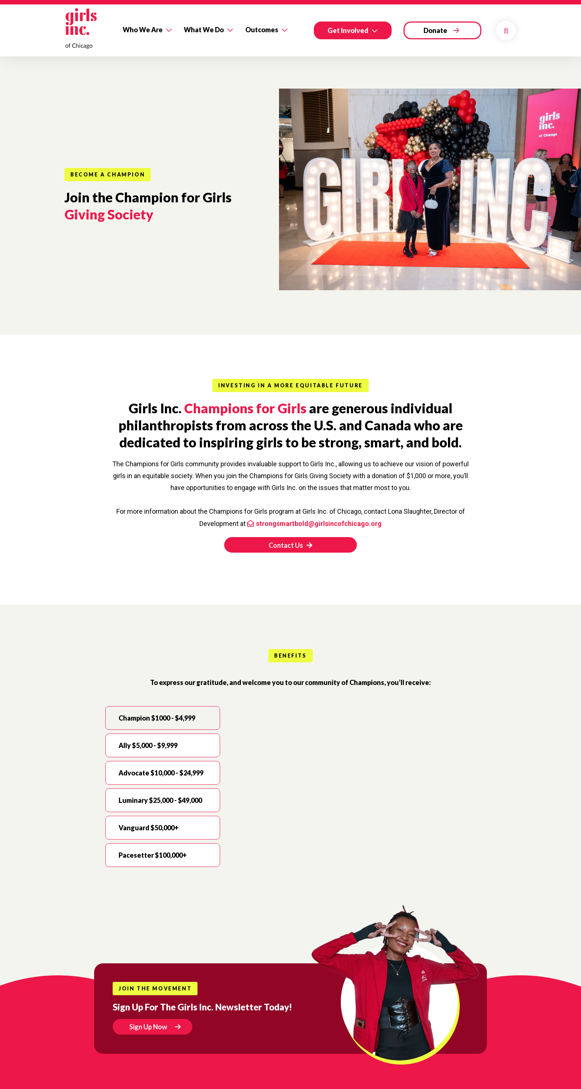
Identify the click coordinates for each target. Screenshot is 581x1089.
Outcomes (261, 30)
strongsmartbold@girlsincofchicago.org (319, 523)
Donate (435, 30)
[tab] (162, 718)
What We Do (204, 30)
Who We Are (143, 30)
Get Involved (348, 30)
